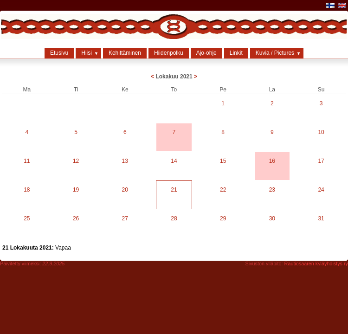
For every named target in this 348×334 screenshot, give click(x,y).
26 (76, 218)
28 (174, 218)
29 (223, 218)
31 (321, 218)
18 (27, 189)
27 (125, 218)
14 (174, 161)
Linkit (236, 53)
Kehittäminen (125, 53)
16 (272, 161)
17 (321, 161)
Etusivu (59, 53)
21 (174, 189)
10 (321, 132)
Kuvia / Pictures (275, 53)
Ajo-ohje (206, 53)
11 (27, 161)
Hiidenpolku (168, 53)
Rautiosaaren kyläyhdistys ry (316, 263)
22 (223, 189)
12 (76, 161)
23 (272, 189)
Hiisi (86, 53)
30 (272, 218)
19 (76, 189)
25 (27, 218)
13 (125, 161)
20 (125, 189)
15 (223, 161)
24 (321, 189)
